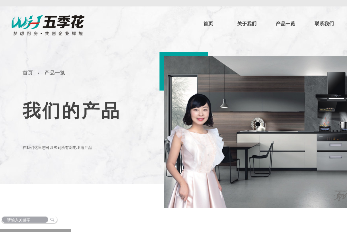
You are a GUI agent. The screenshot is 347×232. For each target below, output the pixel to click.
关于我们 (246, 23)
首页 (208, 23)
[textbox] (44, 220)
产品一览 (285, 23)
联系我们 (324, 23)
